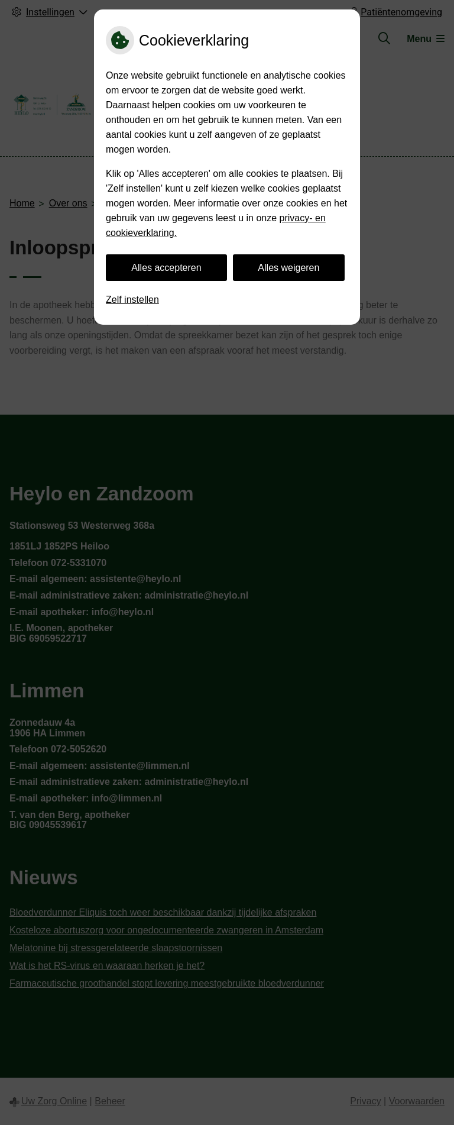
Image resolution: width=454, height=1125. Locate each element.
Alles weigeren (288, 268)
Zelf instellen (132, 300)
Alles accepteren (166, 268)
